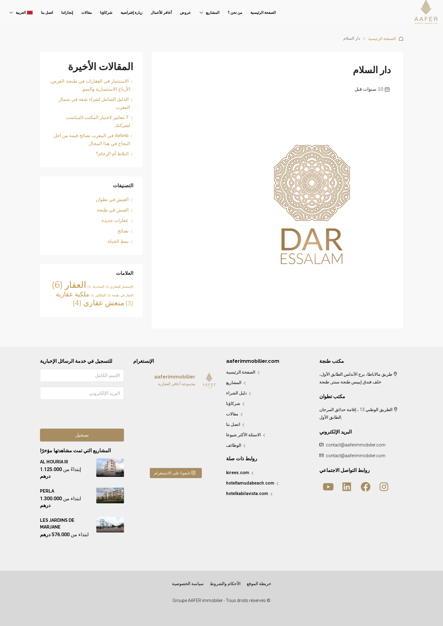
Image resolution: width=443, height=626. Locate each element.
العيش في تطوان (112, 199)
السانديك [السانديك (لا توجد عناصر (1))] (95, 286)
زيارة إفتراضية (131, 12)
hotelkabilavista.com (247, 493)
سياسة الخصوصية (188, 583)
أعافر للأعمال (161, 12)
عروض (185, 12)
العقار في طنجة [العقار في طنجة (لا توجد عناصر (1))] (120, 295)
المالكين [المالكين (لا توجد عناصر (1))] (98, 295)
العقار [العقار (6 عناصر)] (69, 285)
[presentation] (77, 417)
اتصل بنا (47, 12)
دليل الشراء (236, 392)
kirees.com (237, 472)
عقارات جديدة (115, 220)
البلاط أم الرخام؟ (112, 154)
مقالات (86, 12)
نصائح (123, 231)
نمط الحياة (118, 241)
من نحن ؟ (235, 12)
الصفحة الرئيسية (263, 12)
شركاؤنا (106, 12)
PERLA (47, 491)
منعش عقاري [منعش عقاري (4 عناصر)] (98, 303)
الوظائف (233, 445)
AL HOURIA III (54, 461)
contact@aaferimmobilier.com (355, 455)
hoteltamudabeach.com (250, 483)
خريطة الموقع (259, 583)
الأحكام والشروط (225, 583)
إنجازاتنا (67, 12)
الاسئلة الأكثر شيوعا (243, 434)
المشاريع (212, 12)
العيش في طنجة (113, 210)
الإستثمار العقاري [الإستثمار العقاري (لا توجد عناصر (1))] (119, 286)
